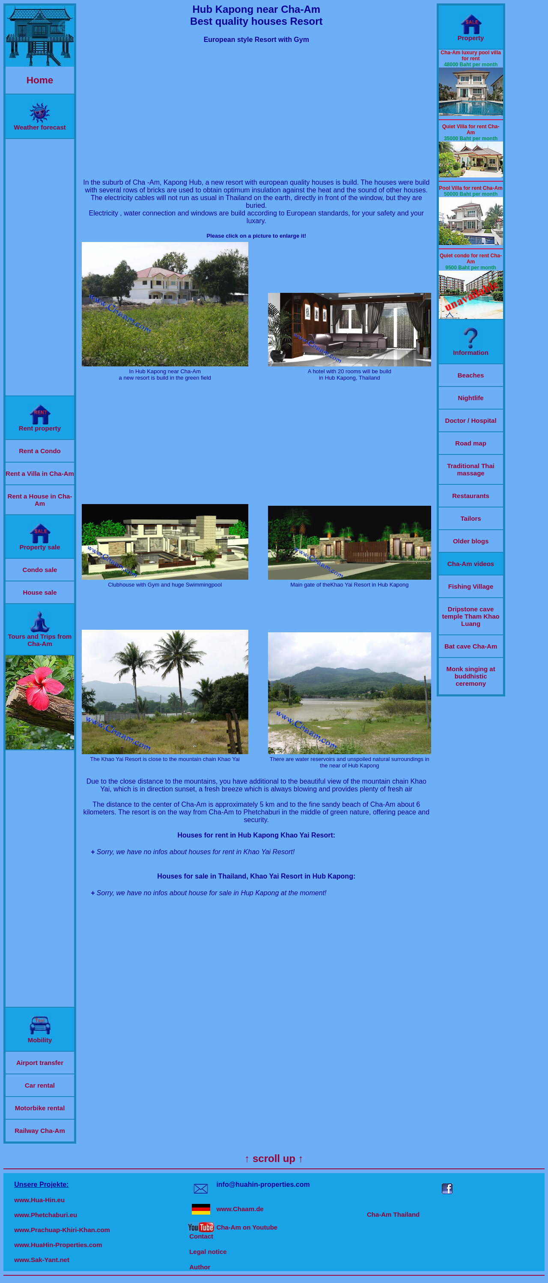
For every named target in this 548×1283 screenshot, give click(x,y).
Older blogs (470, 541)
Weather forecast (40, 124)
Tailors (471, 518)
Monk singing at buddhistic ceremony (471, 676)
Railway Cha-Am (40, 1130)
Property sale (39, 544)
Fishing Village (471, 586)
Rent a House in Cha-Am (40, 500)
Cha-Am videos (470, 563)
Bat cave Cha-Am (470, 646)
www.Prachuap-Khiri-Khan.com (62, 1229)
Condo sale (40, 569)
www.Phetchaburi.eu (45, 1214)
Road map (470, 443)
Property (471, 34)
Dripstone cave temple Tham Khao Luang (471, 616)
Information (470, 349)
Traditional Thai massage (470, 469)
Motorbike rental (40, 1108)
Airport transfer (39, 1062)
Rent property (40, 425)
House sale (40, 592)
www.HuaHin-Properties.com (58, 1244)
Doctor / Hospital (471, 420)
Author (199, 1267)
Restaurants (470, 495)
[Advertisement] (40, 267)
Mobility (40, 1037)
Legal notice (208, 1251)
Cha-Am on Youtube (246, 1227)
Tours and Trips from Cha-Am (40, 637)
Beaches (471, 375)
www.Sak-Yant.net (41, 1259)
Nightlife (471, 397)
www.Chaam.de (239, 1208)
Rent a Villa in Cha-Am (40, 473)
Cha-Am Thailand (393, 1214)
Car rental (40, 1085)
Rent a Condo (40, 450)
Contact (201, 1236)
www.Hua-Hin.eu (39, 1199)
